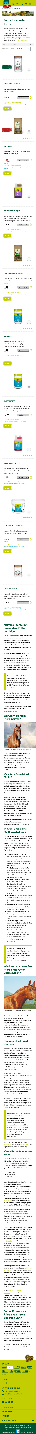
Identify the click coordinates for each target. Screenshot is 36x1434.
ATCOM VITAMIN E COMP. (12, 84)
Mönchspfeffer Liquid (12, 211)
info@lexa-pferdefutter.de (13, 1394)
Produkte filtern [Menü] (17, 44)
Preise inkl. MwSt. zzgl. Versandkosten (13, 102)
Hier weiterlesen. (22, 40)
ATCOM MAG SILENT (10, 589)
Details (7, 109)
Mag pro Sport (9, 401)
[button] (18, 1431)
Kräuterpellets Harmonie (13, 526)
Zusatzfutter (8, 1163)
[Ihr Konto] (22, 4)
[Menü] (30, 4)
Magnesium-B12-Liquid (12, 463)
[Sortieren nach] (23, 49)
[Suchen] (13, 4)
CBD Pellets (8, 146)
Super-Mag (8, 336)
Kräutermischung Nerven (13, 273)
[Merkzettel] (17, 4)
